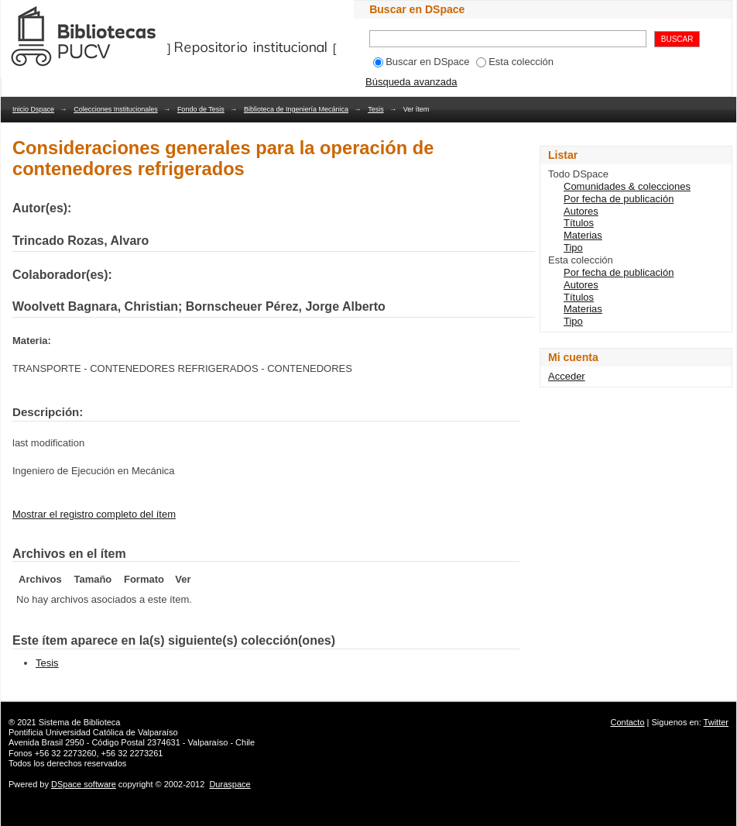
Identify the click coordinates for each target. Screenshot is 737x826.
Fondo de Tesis (201, 109)
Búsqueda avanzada (411, 82)
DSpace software (83, 784)
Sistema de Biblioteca (80, 722)
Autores (581, 211)
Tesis (376, 109)
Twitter (716, 722)
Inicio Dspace (33, 109)
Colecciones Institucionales (116, 109)
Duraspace (229, 784)
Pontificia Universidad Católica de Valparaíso (93, 732)
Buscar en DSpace (421, 61)
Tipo (573, 247)
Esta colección (515, 61)
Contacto (628, 722)
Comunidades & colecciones (627, 186)
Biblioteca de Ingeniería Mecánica (296, 109)
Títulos (579, 223)
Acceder (566, 376)
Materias (583, 235)
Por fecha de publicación (619, 199)
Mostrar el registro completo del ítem (94, 514)
